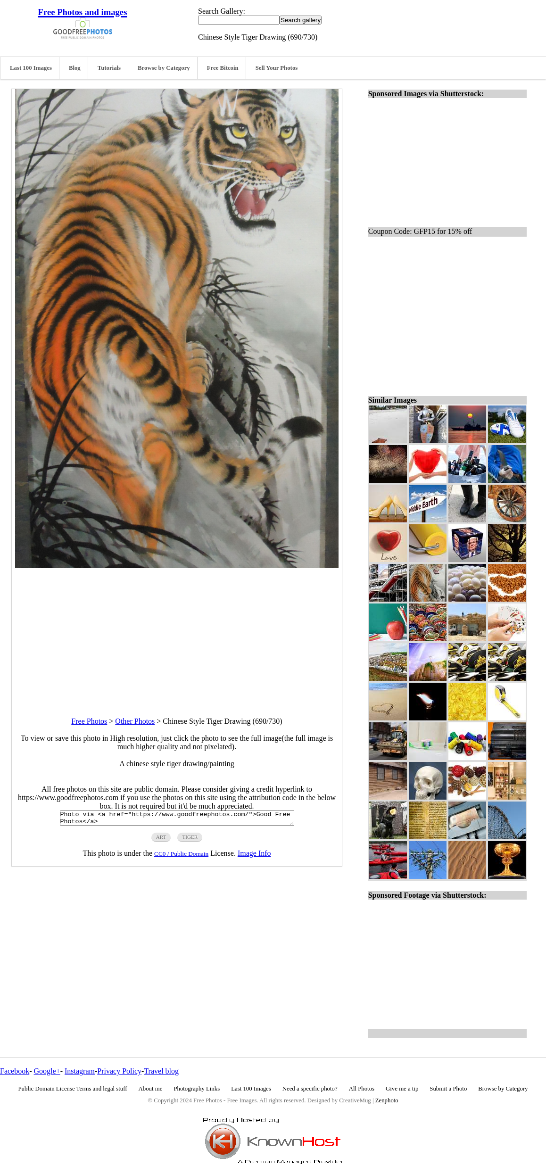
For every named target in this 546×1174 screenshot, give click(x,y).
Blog (75, 68)
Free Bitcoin (223, 68)
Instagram (80, 1071)
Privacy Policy (119, 1071)
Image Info (254, 856)
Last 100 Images (31, 68)
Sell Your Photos (277, 68)
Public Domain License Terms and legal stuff (72, 1088)
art (161, 840)
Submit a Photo (448, 1088)
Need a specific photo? (310, 1088)
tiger (190, 840)
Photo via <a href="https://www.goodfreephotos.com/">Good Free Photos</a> (177, 819)
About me (151, 1088)
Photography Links (197, 1088)
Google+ (47, 1071)
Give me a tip (402, 1088)
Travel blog (161, 1071)
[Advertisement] (177, 634)
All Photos (361, 1088)
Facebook (14, 1071)
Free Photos (89, 721)
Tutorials (109, 68)
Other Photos (135, 721)
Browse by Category (164, 68)
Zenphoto (386, 1100)
